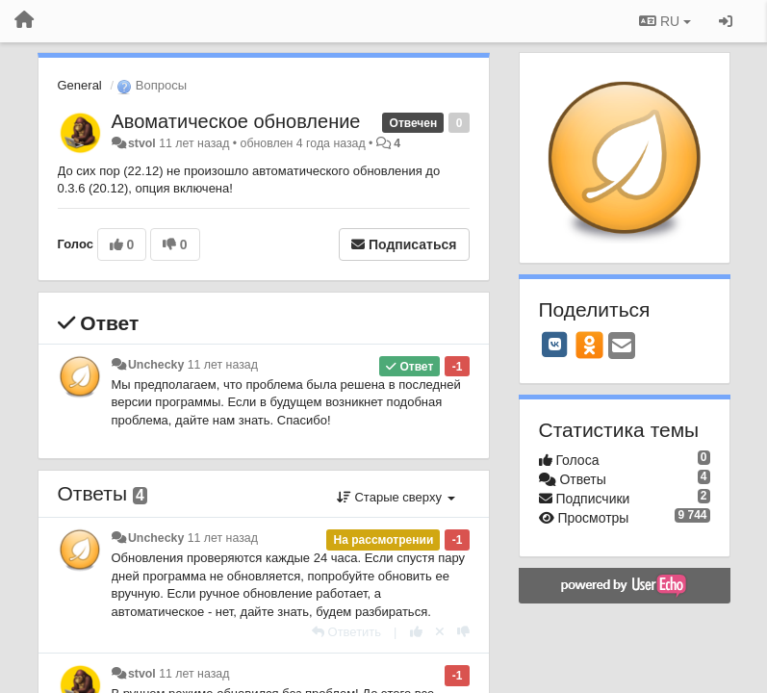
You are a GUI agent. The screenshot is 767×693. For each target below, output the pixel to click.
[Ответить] (346, 632)
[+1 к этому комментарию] (416, 632)
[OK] (589, 344)
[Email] (621, 347)
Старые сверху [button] (396, 497)
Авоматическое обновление (236, 121)
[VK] (555, 344)
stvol (142, 143)
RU (665, 21)
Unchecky (156, 365)
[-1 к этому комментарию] (463, 632)
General (80, 85)
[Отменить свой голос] (440, 632)
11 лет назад (223, 365)
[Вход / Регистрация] (725, 21)
